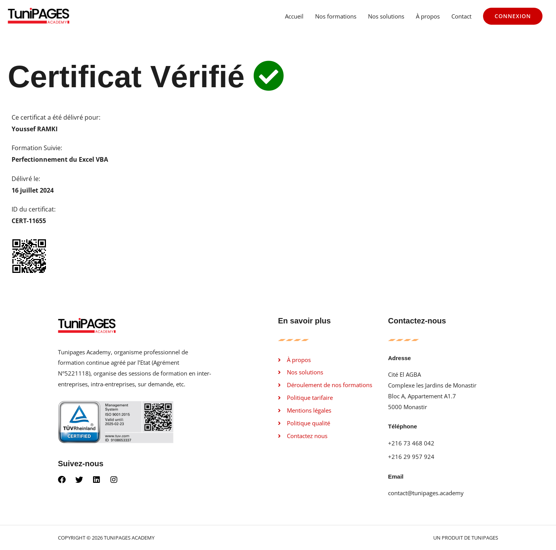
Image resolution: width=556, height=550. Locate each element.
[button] (512, 16)
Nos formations (335, 16)
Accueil (294, 16)
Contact (461, 16)
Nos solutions (386, 16)
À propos (428, 16)
